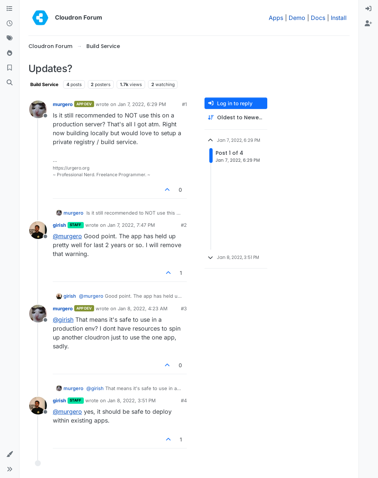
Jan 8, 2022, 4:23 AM (143, 308)
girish (59, 225)
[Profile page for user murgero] (38, 109)
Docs (318, 17)
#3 (184, 308)
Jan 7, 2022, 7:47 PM (131, 225)
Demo (297, 17)
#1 (184, 104)
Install (339, 17)
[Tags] (9, 38)
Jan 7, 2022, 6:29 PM (142, 104)
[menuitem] (368, 9)
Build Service (44, 84)
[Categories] (9, 9)
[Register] (368, 24)
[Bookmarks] (9, 68)
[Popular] (9, 53)
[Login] (368, 9)
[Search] (9, 83)
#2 (184, 225)
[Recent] (9, 24)
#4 (184, 400)
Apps (276, 17)
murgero (63, 104)
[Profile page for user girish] (38, 230)
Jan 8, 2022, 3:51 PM (131, 400)
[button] (9, 454)
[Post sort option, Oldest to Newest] (236, 117)
